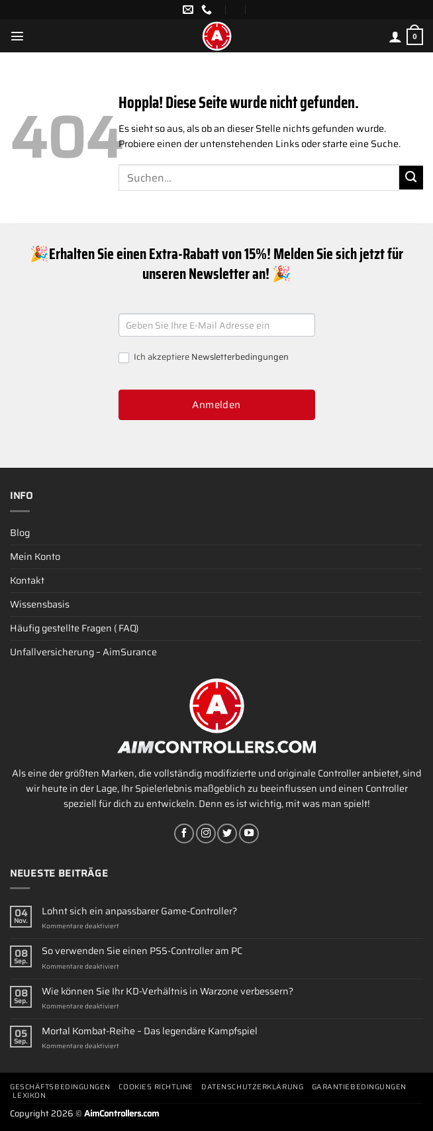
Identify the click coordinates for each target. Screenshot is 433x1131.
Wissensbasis (40, 604)
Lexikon (29, 1095)
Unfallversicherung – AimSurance (83, 652)
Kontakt (27, 580)
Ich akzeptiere (204, 357)
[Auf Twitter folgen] (227, 833)
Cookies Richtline (156, 1087)
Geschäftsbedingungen (60, 1087)
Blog (20, 532)
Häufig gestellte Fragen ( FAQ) (74, 628)
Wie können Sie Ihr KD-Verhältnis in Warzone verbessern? (167, 991)
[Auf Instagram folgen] (206, 833)
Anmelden (216, 405)
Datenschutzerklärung (252, 1087)
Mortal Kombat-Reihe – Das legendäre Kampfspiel (150, 1031)
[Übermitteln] (411, 177)
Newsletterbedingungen (240, 357)
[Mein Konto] (395, 36)
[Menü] (17, 36)
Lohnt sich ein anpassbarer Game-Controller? (139, 911)
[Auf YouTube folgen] (249, 833)
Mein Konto (35, 556)
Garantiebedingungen (359, 1087)
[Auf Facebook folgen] (184, 833)
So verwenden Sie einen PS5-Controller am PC (142, 951)
